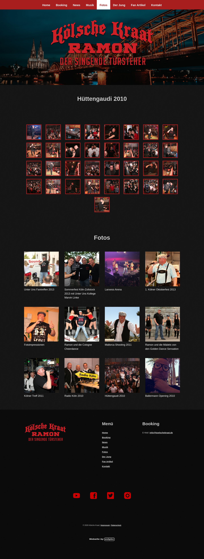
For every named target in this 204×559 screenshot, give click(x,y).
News (76, 5)
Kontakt (156, 5)
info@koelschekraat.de (161, 432)
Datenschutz (116, 525)
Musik (90, 5)
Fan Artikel (138, 5)
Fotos (103, 5)
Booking (61, 5)
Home (46, 5)
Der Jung (119, 5)
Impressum (105, 525)
